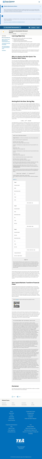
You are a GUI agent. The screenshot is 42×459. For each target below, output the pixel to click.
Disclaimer (4, 50)
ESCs (11, 426)
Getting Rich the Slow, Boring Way (6, 44)
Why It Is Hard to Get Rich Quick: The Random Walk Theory (6, 40)
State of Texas (11, 428)
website (17, 299)
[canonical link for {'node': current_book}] (29, 28)
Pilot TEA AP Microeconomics (12, 27)
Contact (11, 415)
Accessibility (11, 416)
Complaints (30, 416)
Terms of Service (11, 420)
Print (14, 396)
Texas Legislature (11, 430)
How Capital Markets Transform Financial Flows (6, 47)
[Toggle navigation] (39, 2)
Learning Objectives (6, 37)
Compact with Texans (30, 411)
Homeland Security (11, 431)
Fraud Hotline (30, 415)
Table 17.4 (14, 179)
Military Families (30, 426)
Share (19, 396)
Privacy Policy (11, 418)
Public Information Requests (30, 418)
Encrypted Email (30, 413)
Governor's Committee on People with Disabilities (30, 432)
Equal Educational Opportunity (30, 430)
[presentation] (26, 120)
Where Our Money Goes (30, 428)
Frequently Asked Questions (11, 424)
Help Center (11, 413)
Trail (31, 424)
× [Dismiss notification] (40, 6)
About (11, 411)
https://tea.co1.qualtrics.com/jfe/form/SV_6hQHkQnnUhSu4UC (14, 22)
